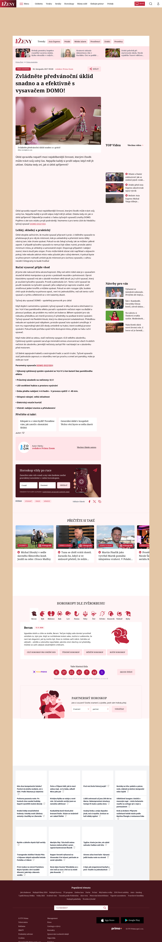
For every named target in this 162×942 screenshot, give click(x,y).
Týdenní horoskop (70, 652)
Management (52, 918)
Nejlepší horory (55, 892)
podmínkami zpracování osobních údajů (56, 492)
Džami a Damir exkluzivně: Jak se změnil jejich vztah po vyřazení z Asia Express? (134, 180)
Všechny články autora (86, 447)
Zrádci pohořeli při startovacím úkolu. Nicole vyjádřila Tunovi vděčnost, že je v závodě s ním (132, 54)
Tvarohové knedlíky (136, 895)
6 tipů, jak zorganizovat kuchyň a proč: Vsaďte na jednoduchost (96, 868)
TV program (68, 892)
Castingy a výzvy (53, 926)
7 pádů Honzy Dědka (26, 895)
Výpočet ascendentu (118, 895)
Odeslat (62, 484)
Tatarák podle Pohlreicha (68, 895)
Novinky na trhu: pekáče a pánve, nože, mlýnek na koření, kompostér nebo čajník (130, 789)
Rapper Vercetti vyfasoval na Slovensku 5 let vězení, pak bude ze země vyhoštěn (64, 857)
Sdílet (95, 70)
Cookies (21, 938)
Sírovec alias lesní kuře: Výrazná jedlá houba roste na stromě (96, 856)
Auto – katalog (136, 892)
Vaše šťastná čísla (79, 666)
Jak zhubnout (25, 892)
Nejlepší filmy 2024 (40, 892)
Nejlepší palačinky (74, 899)
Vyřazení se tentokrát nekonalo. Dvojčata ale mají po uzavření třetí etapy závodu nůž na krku (134, 292)
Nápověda (51, 938)
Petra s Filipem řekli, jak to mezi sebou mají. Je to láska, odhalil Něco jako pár (63, 789)
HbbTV (21, 930)
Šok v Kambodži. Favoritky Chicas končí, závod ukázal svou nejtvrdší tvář (134, 304)
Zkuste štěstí (126, 672)
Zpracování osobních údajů (58, 934)
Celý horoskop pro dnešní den (41, 652)
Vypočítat (118, 708)
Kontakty (51, 930)
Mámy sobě (82, 3)
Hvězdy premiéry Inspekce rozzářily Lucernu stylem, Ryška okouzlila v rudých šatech (43, 54)
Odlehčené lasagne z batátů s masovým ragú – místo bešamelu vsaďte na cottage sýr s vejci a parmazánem (130, 803)
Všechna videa (135, 145)
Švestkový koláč (89, 899)
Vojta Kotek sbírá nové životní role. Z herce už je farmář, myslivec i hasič (134, 327)
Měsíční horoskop (94, 652)
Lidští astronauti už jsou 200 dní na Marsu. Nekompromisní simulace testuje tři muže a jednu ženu (97, 801)
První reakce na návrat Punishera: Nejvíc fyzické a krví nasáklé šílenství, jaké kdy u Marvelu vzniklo (30, 871)
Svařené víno (52, 895)
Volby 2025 (40, 895)
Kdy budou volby (105, 892)
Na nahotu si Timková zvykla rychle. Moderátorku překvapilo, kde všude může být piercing (134, 316)
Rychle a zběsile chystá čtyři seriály (31, 843)
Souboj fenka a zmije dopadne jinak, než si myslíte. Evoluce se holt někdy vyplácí (96, 813)
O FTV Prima (23, 918)
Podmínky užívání (25, 934)
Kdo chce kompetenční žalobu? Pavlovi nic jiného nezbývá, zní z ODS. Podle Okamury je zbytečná (30, 790)
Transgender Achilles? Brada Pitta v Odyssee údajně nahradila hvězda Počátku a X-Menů (31, 857)
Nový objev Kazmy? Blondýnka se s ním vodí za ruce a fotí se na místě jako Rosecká (64, 869)
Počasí (94, 892)
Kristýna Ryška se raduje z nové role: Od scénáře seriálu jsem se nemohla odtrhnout (63, 801)
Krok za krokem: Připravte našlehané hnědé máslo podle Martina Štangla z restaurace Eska (130, 814)
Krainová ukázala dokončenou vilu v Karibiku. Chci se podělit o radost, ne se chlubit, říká (87, 54)
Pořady (110, 3)
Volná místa (23, 922)
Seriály (58, 3)
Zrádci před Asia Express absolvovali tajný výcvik (134, 188)
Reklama (21, 926)
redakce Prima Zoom (64, 69)
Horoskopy (69, 3)
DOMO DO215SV (38, 223)
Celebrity (39, 3)
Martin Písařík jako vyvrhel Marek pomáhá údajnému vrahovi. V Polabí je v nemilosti (114, 557)
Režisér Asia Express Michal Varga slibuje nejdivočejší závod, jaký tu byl (134, 201)
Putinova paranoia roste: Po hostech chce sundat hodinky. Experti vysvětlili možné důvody (31, 801)
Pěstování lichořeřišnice (99, 895)
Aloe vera (84, 895)
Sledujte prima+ (97, 3)
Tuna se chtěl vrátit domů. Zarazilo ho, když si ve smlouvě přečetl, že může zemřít (75, 557)
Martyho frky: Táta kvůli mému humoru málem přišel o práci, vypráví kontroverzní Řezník (62, 845)
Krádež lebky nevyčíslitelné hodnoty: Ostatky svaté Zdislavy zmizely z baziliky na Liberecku (31, 813)
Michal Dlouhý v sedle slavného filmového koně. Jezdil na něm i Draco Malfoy (34, 556)
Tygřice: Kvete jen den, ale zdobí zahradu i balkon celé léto (96, 843)
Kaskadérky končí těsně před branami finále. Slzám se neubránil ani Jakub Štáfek (64, 813)
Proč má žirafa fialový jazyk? (96, 786)
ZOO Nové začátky (121, 892)
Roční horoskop (117, 652)
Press (49, 922)
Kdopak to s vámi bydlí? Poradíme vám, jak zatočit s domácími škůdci (37, 424)
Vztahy (49, 3)
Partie (88, 892)
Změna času (79, 892)
